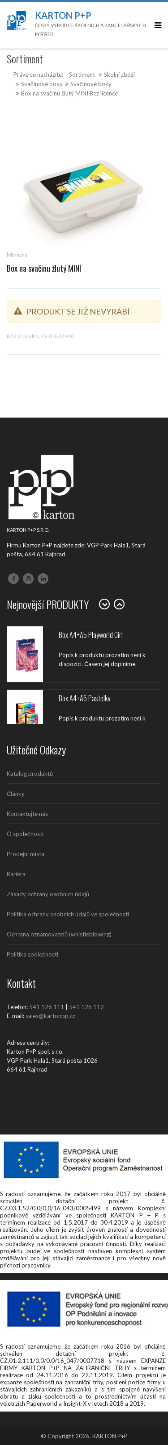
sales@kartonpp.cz (50, 1015)
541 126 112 (86, 1006)
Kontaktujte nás (27, 813)
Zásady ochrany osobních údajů (48, 894)
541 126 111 (46, 1006)
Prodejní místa (25, 853)
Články (16, 793)
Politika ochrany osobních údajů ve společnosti (68, 914)
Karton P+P (63, 15)
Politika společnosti (32, 954)
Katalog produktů (30, 773)
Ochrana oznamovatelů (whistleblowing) (59, 934)
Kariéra (16, 874)
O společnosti (25, 833)
